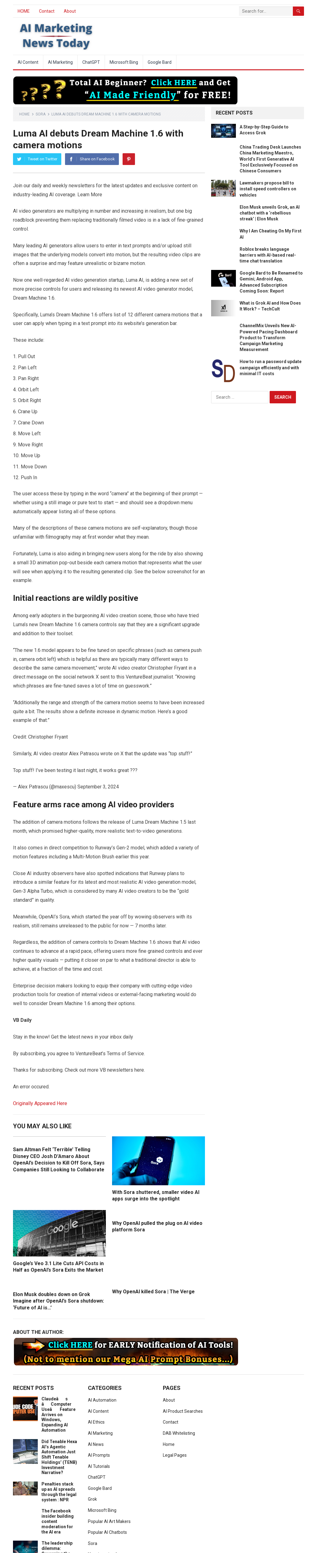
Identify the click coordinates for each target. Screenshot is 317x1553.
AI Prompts (99, 1455)
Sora (41, 114)
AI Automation (102, 1400)
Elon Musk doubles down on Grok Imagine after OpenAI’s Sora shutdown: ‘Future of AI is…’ (58, 1301)
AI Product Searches (183, 1411)
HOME (24, 11)
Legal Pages (175, 1455)
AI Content (28, 62)
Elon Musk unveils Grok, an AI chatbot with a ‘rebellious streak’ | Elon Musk (270, 213)
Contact (46, 11)
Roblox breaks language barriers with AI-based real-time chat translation (268, 255)
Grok (92, 1499)
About (70, 11)
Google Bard (160, 62)
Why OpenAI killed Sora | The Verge (153, 1292)
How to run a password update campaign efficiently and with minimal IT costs (271, 367)
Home (24, 114)
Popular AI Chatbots (107, 1532)
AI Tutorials (99, 1466)
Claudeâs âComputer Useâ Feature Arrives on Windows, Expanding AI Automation (58, 1414)
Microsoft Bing (124, 62)
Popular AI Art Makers (109, 1521)
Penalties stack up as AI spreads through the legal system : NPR (58, 1491)
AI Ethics (96, 1422)
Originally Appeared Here (40, 1103)
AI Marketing (60, 62)
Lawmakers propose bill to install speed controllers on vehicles (268, 188)
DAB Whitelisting (179, 1433)
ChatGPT (91, 62)
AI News (96, 1444)
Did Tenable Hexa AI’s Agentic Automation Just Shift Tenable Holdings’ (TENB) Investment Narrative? (59, 1457)
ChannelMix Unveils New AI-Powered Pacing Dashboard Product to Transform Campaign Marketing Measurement (268, 337)
